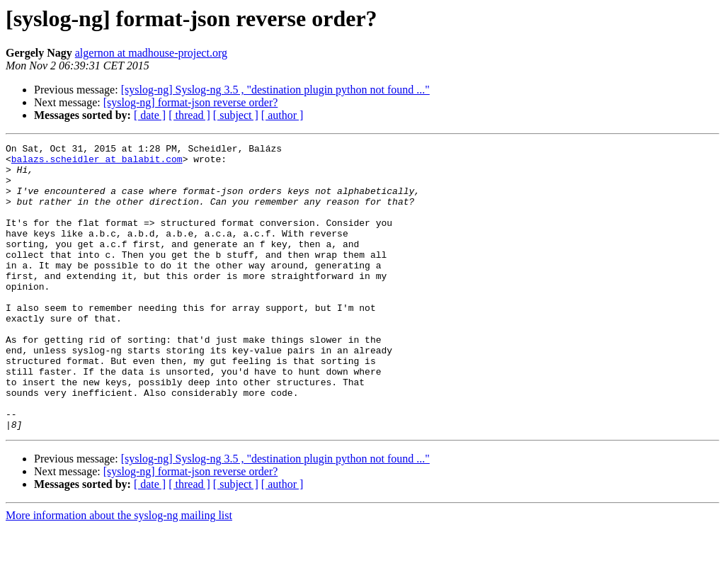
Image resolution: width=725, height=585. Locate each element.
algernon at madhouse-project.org (151, 53)
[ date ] (150, 115)
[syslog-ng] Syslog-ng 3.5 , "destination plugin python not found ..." (275, 90)
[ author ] (282, 115)
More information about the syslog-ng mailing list (119, 573)
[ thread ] (189, 115)
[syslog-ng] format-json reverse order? (190, 102)
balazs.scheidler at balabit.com (97, 163)
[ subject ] (235, 115)
